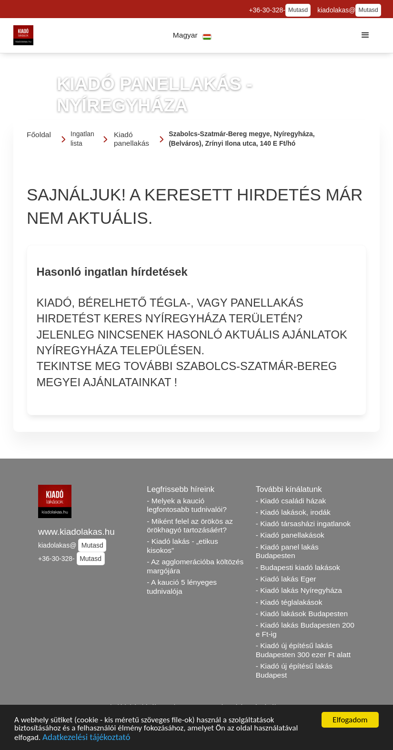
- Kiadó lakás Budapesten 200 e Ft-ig (305, 629)
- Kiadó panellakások (290, 535)
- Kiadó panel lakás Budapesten (287, 551)
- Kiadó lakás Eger (286, 579)
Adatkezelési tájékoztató (86, 738)
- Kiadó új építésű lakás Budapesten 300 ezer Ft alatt (303, 650)
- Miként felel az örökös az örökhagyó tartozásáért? (189, 525)
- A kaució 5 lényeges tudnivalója (182, 586)
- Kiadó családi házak (291, 501)
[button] (192, 35)
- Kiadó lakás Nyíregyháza (299, 590)
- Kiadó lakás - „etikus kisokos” (182, 545)
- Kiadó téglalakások (289, 602)
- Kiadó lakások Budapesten (302, 614)
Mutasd (298, 10)
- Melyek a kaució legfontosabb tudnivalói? (187, 505)
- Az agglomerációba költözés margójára (195, 566)
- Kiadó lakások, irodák (293, 512)
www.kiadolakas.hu (76, 532)
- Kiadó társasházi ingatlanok (303, 524)
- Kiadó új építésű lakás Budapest (294, 670)
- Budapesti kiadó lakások (298, 567)
